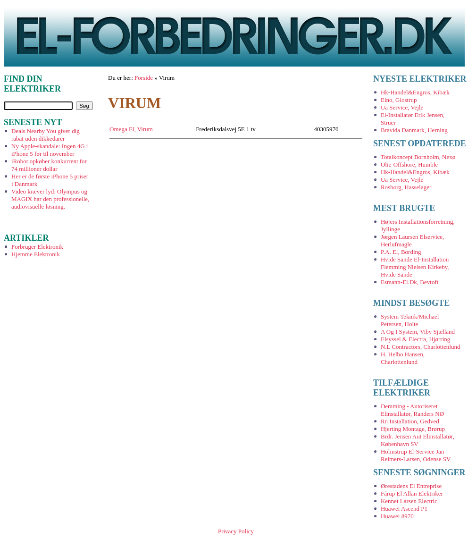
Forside (143, 77)
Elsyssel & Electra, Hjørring (415, 339)
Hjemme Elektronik (35, 254)
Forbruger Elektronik (37, 246)
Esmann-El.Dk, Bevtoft (409, 282)
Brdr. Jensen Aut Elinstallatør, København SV (417, 440)
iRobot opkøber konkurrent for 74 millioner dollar (49, 165)
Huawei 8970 (397, 516)
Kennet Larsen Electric (409, 501)
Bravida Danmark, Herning (414, 130)
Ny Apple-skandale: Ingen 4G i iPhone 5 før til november (49, 150)
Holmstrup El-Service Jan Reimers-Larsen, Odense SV (416, 455)
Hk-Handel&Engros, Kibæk (415, 92)
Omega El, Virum (131, 129)
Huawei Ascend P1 (404, 508)
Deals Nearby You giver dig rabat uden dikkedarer (45, 134)
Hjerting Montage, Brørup (413, 428)
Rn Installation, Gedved (410, 421)
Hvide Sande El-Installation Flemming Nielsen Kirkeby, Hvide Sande (415, 267)
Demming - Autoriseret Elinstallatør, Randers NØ (412, 410)
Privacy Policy (236, 531)
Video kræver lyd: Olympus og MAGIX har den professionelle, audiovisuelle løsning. (50, 199)
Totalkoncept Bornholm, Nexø (418, 156)
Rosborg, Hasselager (406, 187)
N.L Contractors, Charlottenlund (420, 346)
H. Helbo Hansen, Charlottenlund (403, 358)
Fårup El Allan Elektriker (412, 493)
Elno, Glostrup (399, 99)
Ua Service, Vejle (402, 107)
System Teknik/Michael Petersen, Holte (410, 320)
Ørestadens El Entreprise (411, 485)
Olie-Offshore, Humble (409, 164)
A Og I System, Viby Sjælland (418, 331)
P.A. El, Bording (401, 251)
